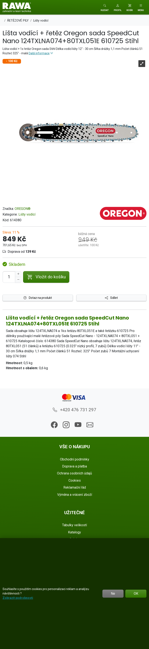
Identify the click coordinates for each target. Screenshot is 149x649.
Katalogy (74, 532)
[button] (117, 7)
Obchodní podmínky (74, 459)
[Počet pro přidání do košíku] (9, 277)
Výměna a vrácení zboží (74, 495)
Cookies (74, 480)
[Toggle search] (104, 7)
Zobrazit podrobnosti (18, 598)
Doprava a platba (74, 466)
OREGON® (23, 209)
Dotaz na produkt (38, 297)
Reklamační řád (74, 487)
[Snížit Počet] (18, 280)
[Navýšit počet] (18, 274)
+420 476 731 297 (74, 409)
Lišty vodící (26, 214)
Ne (113, 594)
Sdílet (111, 297)
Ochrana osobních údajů (74, 473)
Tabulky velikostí (74, 525)
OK (136, 594)
